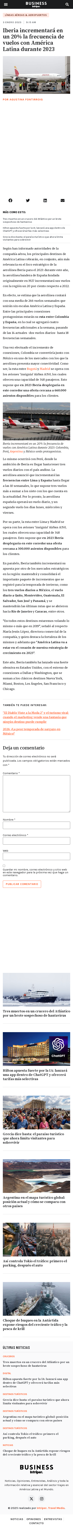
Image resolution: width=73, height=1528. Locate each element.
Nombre (9, 819)
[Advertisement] (36, 154)
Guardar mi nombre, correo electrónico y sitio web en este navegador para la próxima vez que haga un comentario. (35, 872)
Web (5, 850)
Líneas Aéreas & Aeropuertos (26, 15)
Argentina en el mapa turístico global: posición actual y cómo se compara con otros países (34, 1202)
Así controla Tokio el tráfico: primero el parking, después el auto (35, 1263)
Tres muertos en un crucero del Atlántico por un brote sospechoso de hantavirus (32, 220)
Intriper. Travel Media (51, 1508)
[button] (6, 4)
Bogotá (32, 369)
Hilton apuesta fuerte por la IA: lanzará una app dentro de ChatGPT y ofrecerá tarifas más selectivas (34, 229)
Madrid (45, 369)
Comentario (11, 773)
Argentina (16, 451)
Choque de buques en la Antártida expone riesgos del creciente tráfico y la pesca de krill (35, 1324)
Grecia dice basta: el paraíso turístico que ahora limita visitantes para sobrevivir (33, 238)
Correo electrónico (15, 835)
